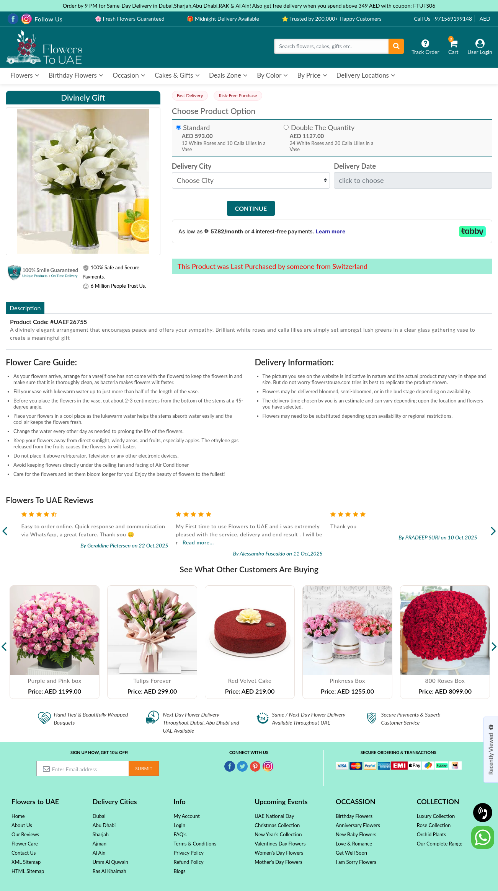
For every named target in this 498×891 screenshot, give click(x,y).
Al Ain (99, 853)
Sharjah (101, 834)
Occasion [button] (129, 75)
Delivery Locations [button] (366, 75)
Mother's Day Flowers (278, 862)
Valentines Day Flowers (280, 844)
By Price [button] (312, 75)
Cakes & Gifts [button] (177, 75)
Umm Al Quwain (110, 862)
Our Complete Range (439, 844)
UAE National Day (274, 816)
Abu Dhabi (104, 825)
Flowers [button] (24, 75)
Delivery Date (355, 166)
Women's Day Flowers (279, 853)
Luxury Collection (436, 816)
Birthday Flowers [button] (76, 75)
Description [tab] (25, 307)
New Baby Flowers (356, 834)
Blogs (179, 871)
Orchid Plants (431, 834)
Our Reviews (25, 834)
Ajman (99, 844)
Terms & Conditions (194, 844)
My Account (186, 816)
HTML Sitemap (27, 871)
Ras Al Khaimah (109, 871)
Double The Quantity (322, 128)
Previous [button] (4, 642)
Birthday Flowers (354, 816)
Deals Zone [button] (228, 75)
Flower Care (24, 844)
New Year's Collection (278, 834)
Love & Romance (354, 844)
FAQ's (179, 834)
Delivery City (192, 166)
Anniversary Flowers (358, 825)
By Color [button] (272, 75)
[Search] (331, 46)
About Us (21, 825)
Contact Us (23, 853)
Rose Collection (434, 825)
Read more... (352, 542)
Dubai (99, 816)
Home (18, 816)
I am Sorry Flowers (356, 862)
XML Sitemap (26, 862)
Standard (196, 128)
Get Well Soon (351, 853)
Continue (251, 208)
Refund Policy (188, 862)
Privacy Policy (188, 853)
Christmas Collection (277, 825)
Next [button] (494, 642)
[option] (54, 642)
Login (179, 825)
